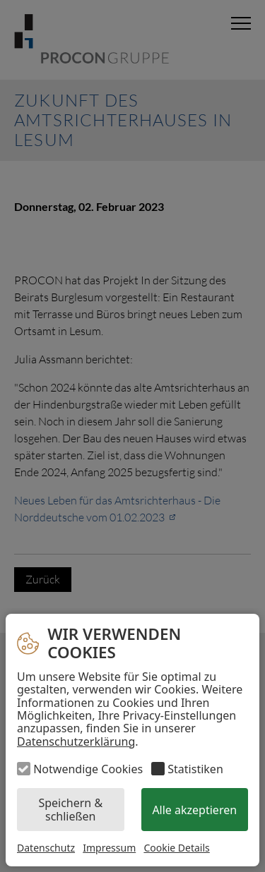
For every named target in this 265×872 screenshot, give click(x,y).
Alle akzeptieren (194, 810)
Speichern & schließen (70, 809)
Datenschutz (46, 847)
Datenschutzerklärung (76, 741)
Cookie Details (176, 848)
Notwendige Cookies (88, 769)
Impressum (109, 847)
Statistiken (195, 769)
